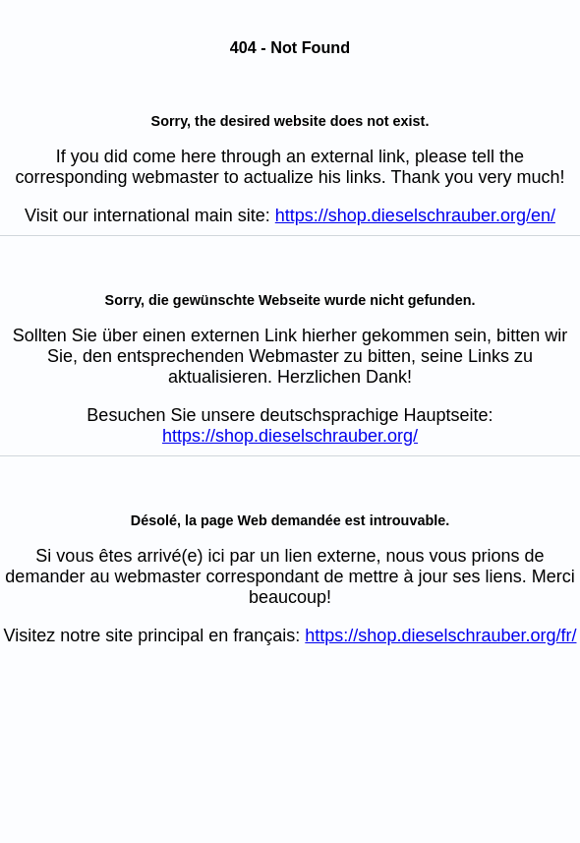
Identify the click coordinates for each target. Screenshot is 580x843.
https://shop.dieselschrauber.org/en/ (415, 215)
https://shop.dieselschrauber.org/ (290, 436)
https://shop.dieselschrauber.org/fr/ (440, 635)
